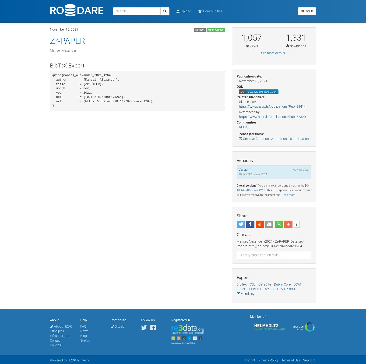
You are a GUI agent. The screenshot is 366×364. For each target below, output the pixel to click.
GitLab (117, 326)
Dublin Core (282, 284)
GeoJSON (271, 289)
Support (309, 360)
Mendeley (245, 294)
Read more (288, 195)
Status (85, 340)
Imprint (250, 360)
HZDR (72, 360)
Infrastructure (60, 336)
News (84, 331)
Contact (56, 340)
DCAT (298, 284)
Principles (57, 331)
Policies (55, 345)
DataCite (264, 284)
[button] (241, 224)
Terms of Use (291, 360)
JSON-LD (254, 289)
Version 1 (245, 169)
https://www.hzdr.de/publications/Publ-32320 (272, 117)
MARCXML (288, 289)
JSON (241, 289)
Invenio (85, 360)
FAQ (83, 326)
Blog (83, 336)
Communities (210, 11)
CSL (252, 284)
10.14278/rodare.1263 (251, 190)
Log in (307, 11)
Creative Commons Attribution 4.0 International (275, 139)
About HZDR (61, 326)
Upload (183, 11)
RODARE (245, 127)
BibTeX (242, 284)
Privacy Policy (268, 360)
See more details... (274, 53)
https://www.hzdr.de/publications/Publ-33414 (272, 106)
